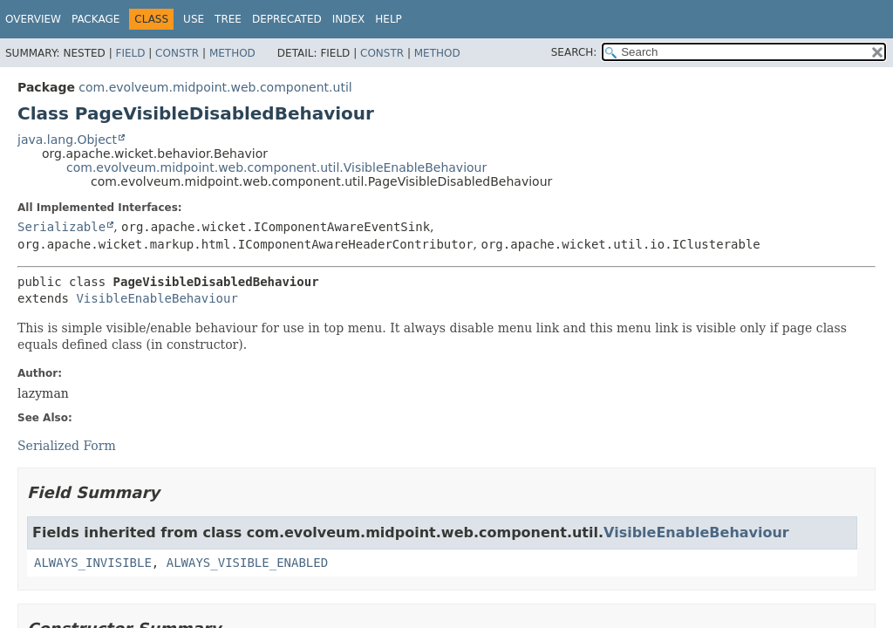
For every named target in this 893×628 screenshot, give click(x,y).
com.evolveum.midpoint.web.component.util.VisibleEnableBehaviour (276, 167)
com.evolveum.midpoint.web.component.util (214, 87)
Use (193, 19)
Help (388, 19)
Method (232, 53)
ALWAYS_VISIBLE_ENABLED (247, 563)
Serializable (61, 227)
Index (348, 19)
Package (95, 19)
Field (130, 53)
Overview (33, 19)
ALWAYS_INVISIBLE (93, 563)
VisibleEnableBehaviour (156, 298)
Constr (177, 53)
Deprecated (287, 19)
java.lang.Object (67, 140)
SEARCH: (574, 52)
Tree (228, 19)
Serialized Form (66, 446)
